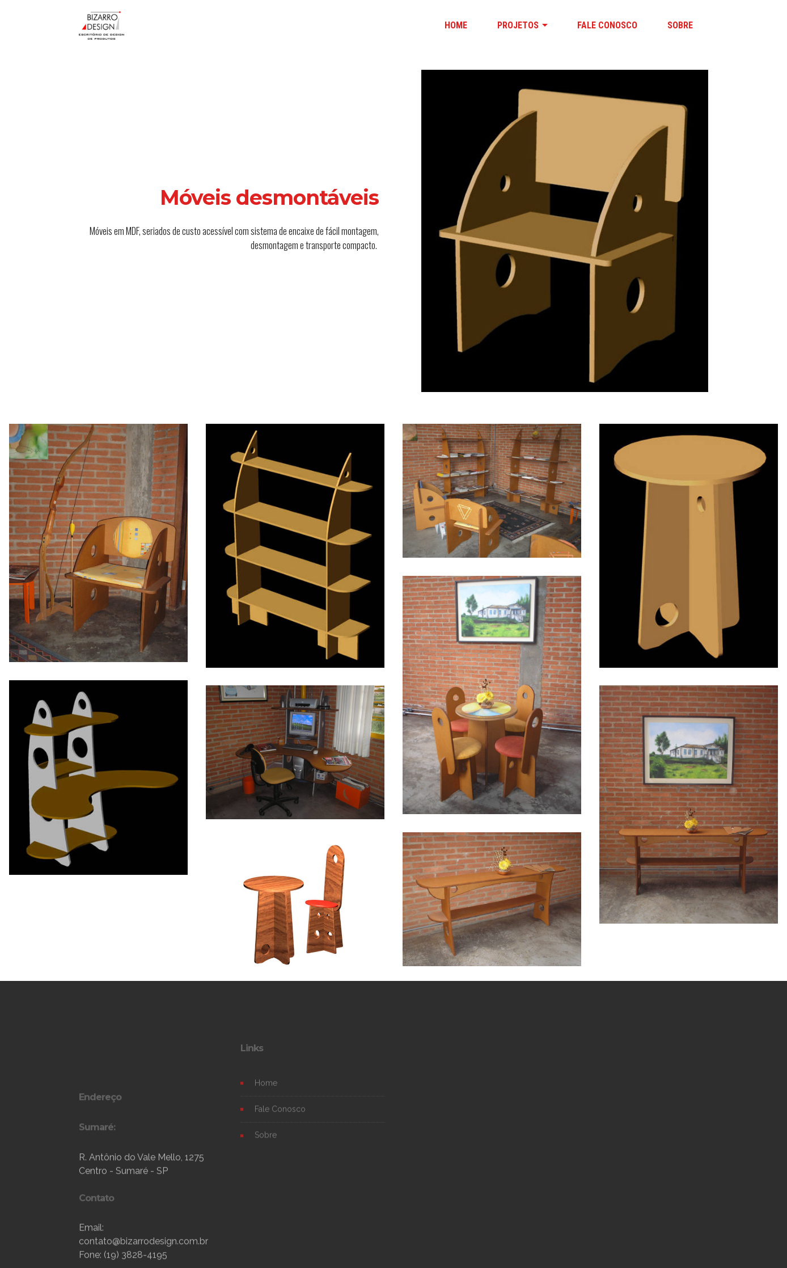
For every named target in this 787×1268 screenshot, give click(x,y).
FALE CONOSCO (607, 25)
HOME (456, 25)
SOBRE (680, 25)
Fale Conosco (280, 1119)
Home (266, 1092)
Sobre (266, 1144)
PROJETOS (518, 25)
